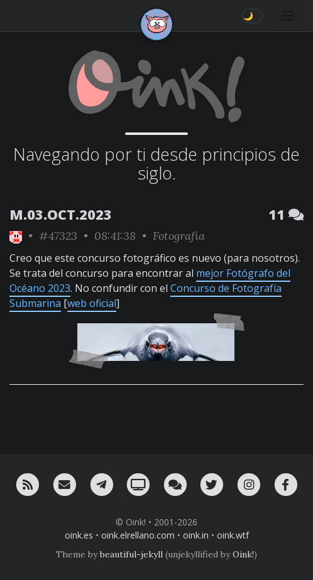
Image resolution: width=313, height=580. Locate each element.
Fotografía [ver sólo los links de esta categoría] (179, 235)
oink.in (196, 535)
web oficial (91, 303)
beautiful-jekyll (131, 554)
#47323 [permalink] (58, 235)
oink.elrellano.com (138, 535)
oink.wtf (233, 535)
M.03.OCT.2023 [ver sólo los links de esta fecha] (60, 214)
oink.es (79, 535)
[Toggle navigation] (287, 15)
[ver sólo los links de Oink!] (15, 235)
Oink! (243, 554)
